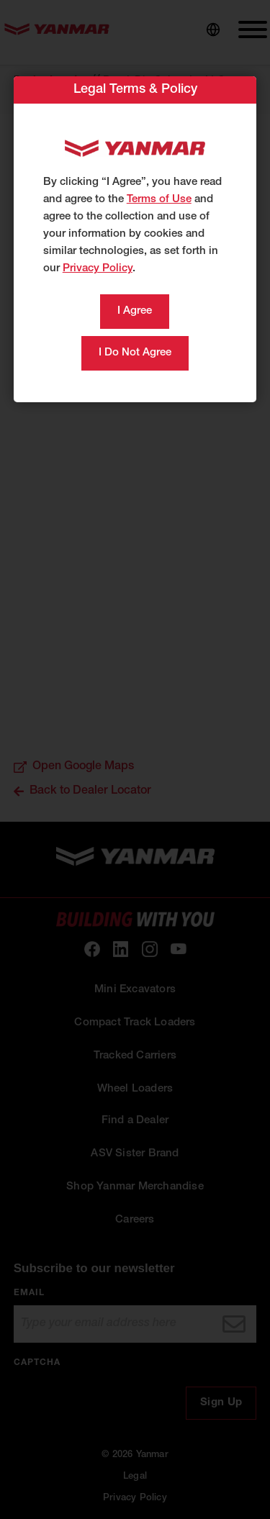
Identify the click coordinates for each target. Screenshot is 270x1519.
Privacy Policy (97, 268)
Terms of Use (159, 199)
